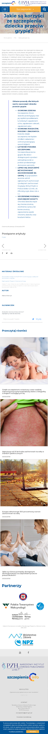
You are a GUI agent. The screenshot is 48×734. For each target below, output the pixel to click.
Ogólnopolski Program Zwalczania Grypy (14, 281)
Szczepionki (25, 9)
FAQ (15, 38)
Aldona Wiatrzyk (7, 295)
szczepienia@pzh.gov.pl (24, 713)
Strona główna (8, 38)
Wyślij (36, 319)
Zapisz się (24, 695)
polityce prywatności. (16, 731)
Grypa (4, 237)
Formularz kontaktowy (24, 717)
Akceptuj (33, 731)
